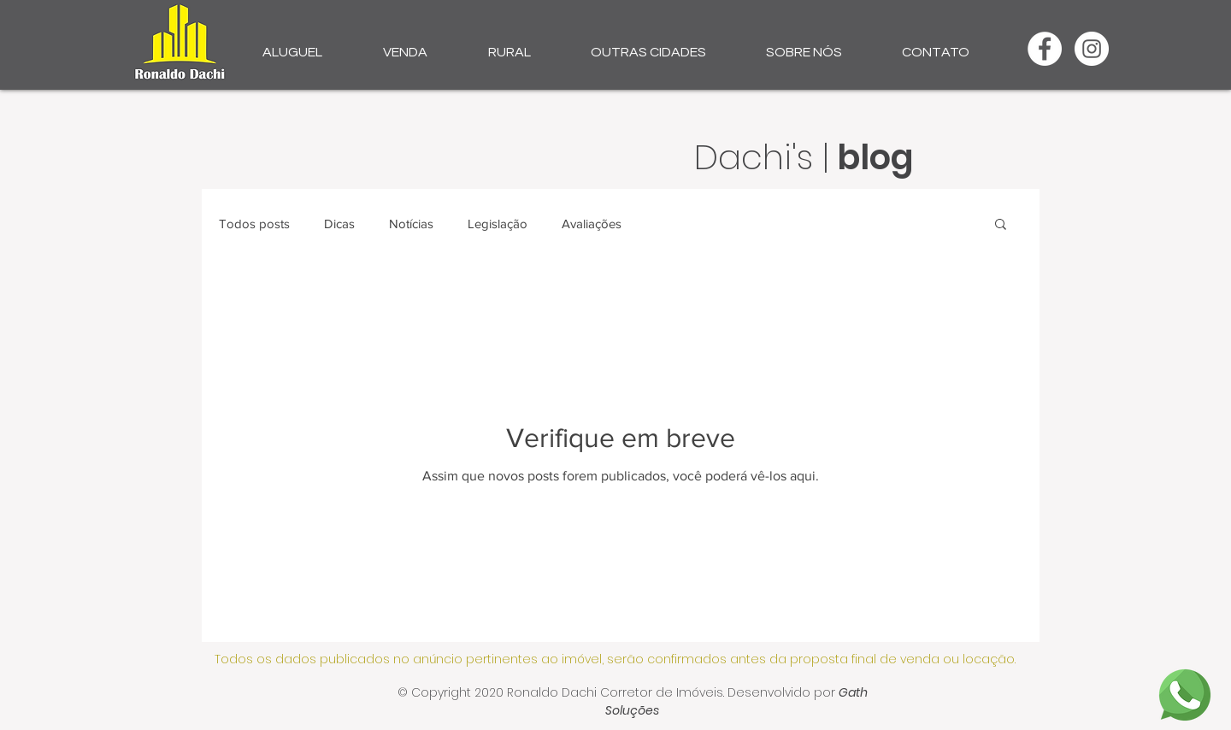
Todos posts (254, 223)
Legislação (497, 223)
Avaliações (591, 223)
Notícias (411, 223)
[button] (292, 44)
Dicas (339, 223)
